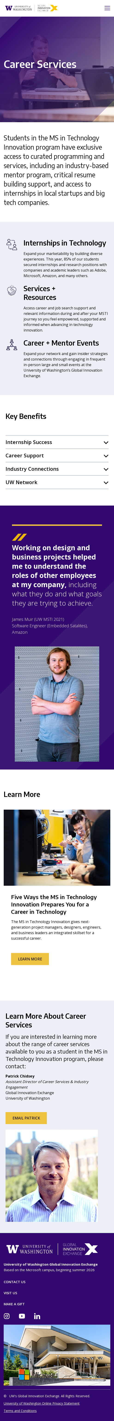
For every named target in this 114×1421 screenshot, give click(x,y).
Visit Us (10, 1293)
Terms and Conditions (20, 1411)
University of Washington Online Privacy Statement (42, 1403)
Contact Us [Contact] (14, 1281)
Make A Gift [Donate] (14, 1304)
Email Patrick (26, 1118)
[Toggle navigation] (106, 8)
